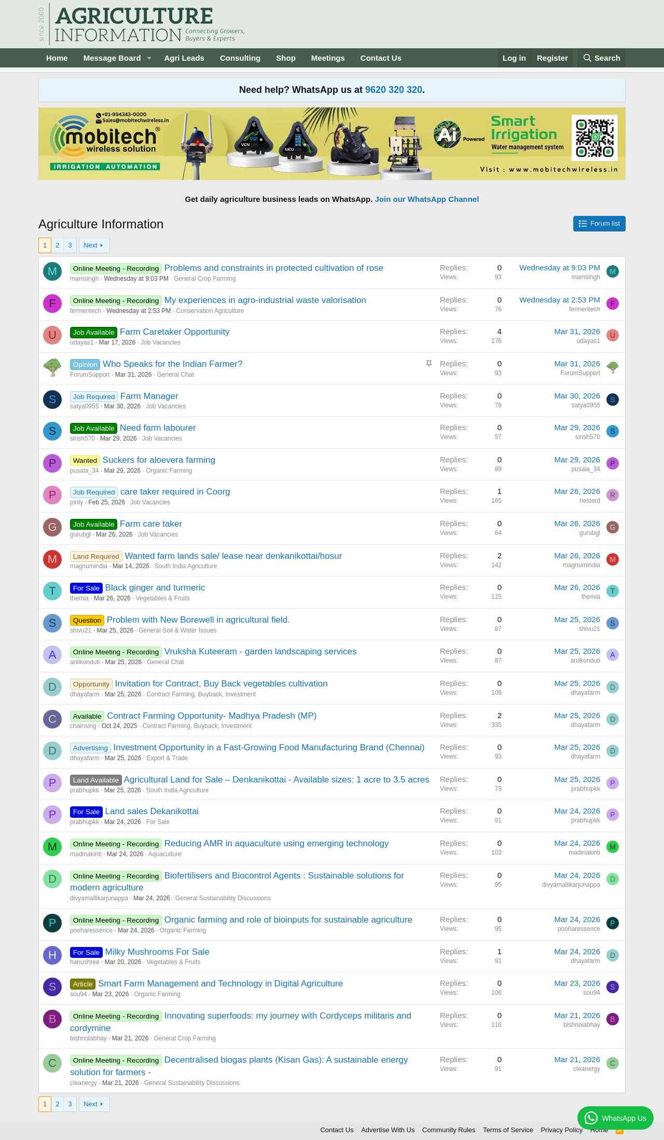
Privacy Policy (562, 1130)
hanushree (85, 962)
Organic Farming (169, 470)
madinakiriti (86, 854)
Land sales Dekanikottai (152, 811)
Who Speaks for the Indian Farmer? (172, 364)
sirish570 (82, 438)
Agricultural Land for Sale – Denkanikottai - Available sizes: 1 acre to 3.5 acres (276, 780)
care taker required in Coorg (175, 492)
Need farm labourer (158, 428)
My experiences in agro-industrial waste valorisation (265, 300)
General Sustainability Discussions (223, 898)
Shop (286, 57)
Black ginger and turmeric (155, 588)
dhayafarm (85, 694)
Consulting (240, 57)
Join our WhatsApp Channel (427, 199)
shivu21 (80, 630)
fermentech (85, 310)
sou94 (78, 994)
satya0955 (84, 406)
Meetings (328, 57)
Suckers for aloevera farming (159, 460)
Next (91, 245)
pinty (76, 502)
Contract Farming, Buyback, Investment (201, 694)
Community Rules (449, 1130)
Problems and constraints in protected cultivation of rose (273, 268)
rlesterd (589, 500)
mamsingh (84, 278)
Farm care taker (151, 524)
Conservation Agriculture (210, 310)
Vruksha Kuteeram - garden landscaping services (260, 651)
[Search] (601, 57)
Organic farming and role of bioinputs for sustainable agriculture (288, 920)
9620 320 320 (393, 90)
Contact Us (381, 57)
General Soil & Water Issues (177, 630)
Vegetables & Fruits (163, 598)
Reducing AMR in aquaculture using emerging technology (276, 843)
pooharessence (91, 930)
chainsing (83, 726)
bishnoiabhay (88, 1038)
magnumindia (88, 566)
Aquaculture (165, 854)
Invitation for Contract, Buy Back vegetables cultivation (221, 684)
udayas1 (81, 342)
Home (57, 57)
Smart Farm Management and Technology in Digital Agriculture (220, 983)
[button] (149, 57)
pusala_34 (84, 470)
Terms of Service (508, 1130)
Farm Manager (149, 396)
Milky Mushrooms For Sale (157, 952)
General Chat (175, 374)
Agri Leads (184, 57)
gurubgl (80, 534)
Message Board (112, 57)
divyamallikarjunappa (99, 898)
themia (79, 598)
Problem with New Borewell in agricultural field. (198, 620)
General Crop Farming (205, 278)
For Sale (158, 822)
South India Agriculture (186, 566)
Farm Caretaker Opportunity (175, 332)
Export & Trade (167, 758)
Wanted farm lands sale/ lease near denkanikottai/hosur (233, 556)
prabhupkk (84, 790)
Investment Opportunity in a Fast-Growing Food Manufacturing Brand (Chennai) (268, 747)
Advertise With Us (387, 1130)
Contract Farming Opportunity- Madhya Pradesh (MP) (211, 716)
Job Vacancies (161, 342)
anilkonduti (85, 662)
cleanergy (83, 1083)
